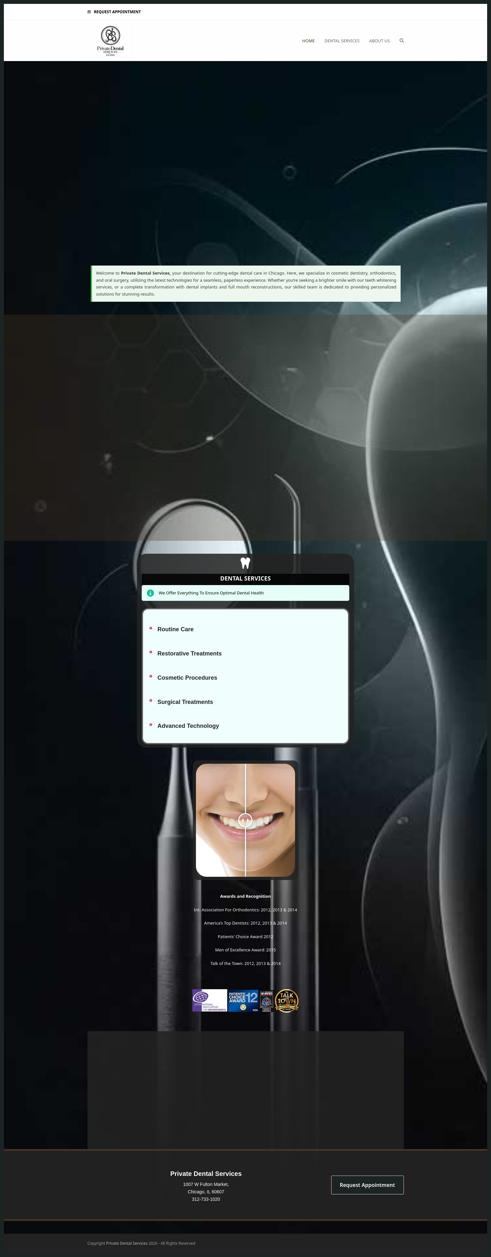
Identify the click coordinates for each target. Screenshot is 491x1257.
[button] (402, 41)
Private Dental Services (127, 1243)
